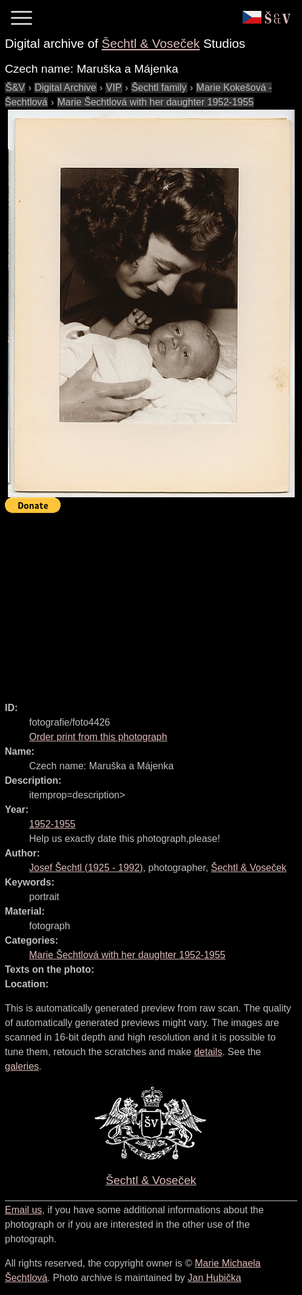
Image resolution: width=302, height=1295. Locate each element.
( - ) (86, 868)
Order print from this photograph (98, 737)
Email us (23, 1210)
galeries (22, 1066)
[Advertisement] (153, 602)
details (208, 1052)
